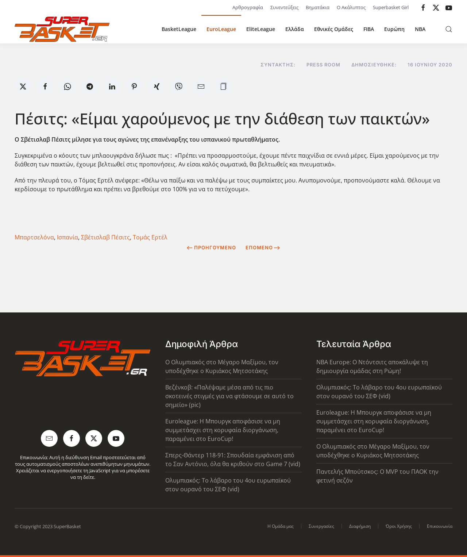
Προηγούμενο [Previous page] (211, 247)
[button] (448, 29)
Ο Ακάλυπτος (351, 7)
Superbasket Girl (391, 7)
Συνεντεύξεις (284, 7)
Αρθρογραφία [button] (247, 7)
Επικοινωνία (439, 526)
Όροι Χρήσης (399, 526)
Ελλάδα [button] (294, 29)
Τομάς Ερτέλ (150, 237)
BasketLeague (179, 29)
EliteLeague (260, 29)
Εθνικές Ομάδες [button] (333, 29)
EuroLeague (221, 29)
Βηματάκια (317, 7)
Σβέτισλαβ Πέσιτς (105, 237)
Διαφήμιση (360, 526)
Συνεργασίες (321, 526)
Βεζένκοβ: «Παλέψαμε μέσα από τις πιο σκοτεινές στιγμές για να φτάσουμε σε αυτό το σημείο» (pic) (229, 396)
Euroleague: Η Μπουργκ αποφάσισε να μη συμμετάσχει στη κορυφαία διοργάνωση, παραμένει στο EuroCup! (222, 430)
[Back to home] (62, 29)
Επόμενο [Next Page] (263, 247)
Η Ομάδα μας (280, 526)
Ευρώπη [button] (394, 29)
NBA (420, 29)
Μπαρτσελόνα (34, 237)
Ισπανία (67, 237)
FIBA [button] (368, 29)
